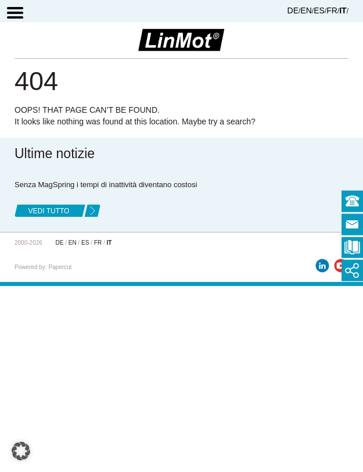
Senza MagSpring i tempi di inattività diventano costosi (106, 184)
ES (319, 10)
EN (305, 10)
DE (293, 10)
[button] (21, 451)
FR (331, 10)
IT (342, 10)
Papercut (59, 267)
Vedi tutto (49, 211)
